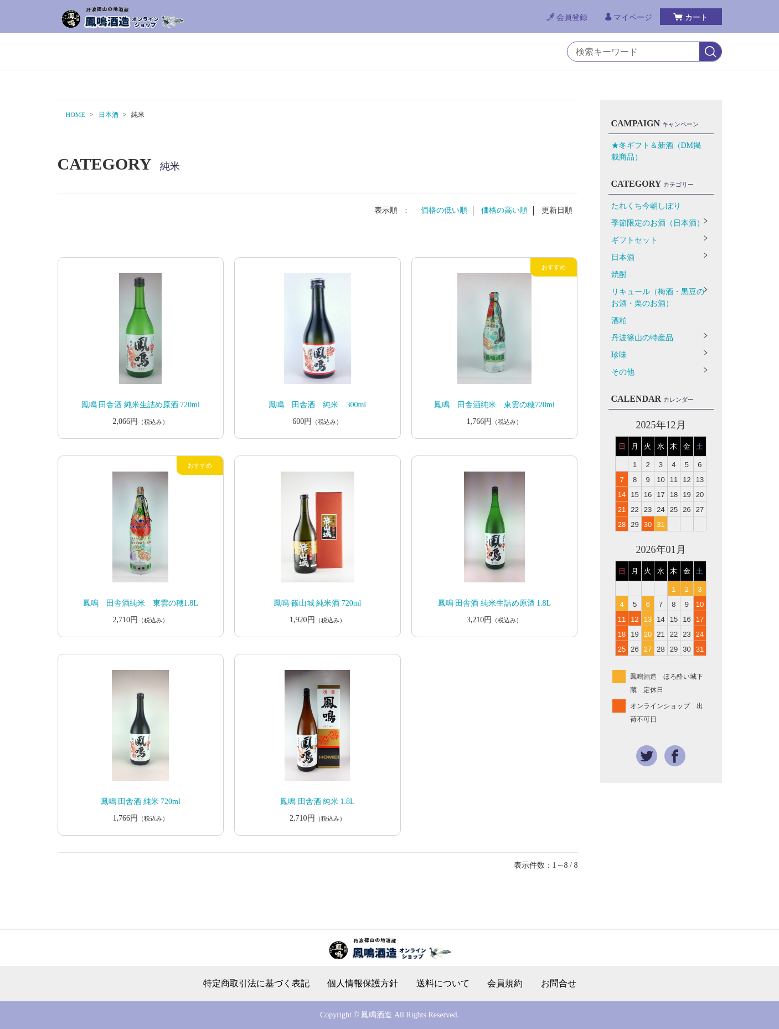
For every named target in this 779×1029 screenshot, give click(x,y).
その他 (622, 372)
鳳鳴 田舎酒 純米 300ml (317, 405)
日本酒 (108, 115)
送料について (443, 983)
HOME (75, 115)
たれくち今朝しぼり (646, 206)
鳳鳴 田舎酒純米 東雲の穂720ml (494, 405)
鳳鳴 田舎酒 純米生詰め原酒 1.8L (494, 603)
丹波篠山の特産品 (642, 338)
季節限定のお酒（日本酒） (657, 223)
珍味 (619, 355)
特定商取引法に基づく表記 (256, 983)
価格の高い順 (504, 210)
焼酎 (619, 274)
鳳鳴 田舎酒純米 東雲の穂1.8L (140, 603)
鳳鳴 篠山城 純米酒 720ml (317, 603)
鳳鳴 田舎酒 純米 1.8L (317, 801)
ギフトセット (634, 240)
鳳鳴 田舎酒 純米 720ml (140, 801)
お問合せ (558, 983)
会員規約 (505, 983)
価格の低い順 (444, 210)
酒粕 (619, 320)
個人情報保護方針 (362, 983)
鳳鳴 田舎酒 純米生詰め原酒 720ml (140, 405)
